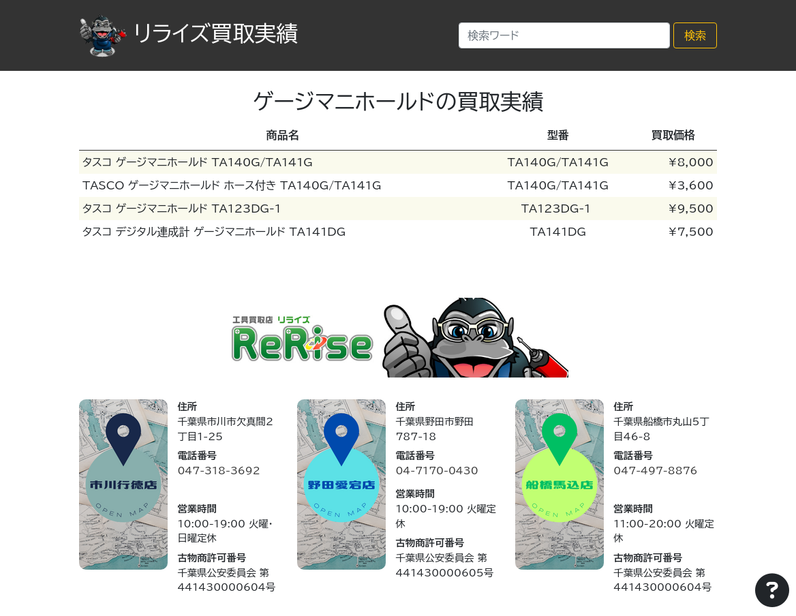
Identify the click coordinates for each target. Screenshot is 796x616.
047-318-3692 (218, 470)
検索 (695, 35)
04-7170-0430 (436, 470)
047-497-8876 (655, 470)
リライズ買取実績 (188, 33)
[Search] (564, 35)
